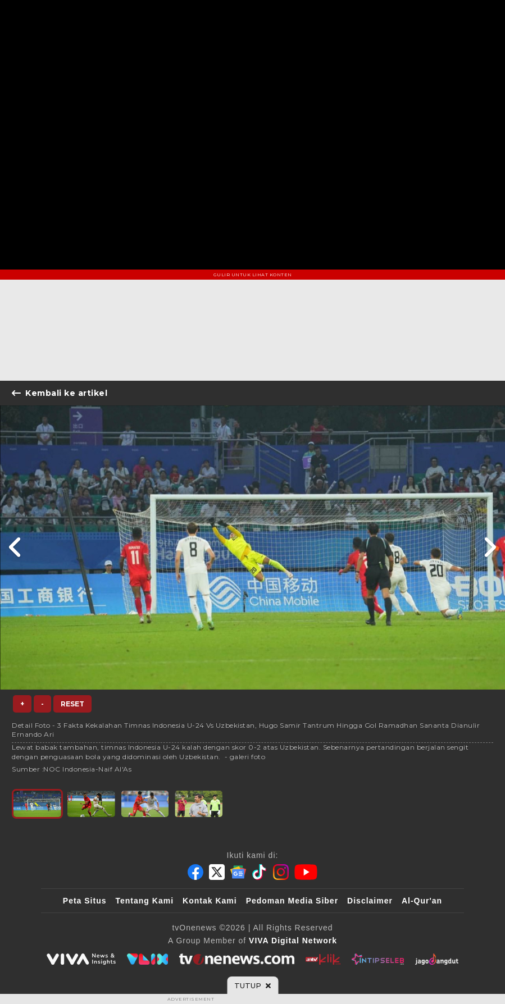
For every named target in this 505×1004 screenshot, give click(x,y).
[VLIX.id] (148, 959)
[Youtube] (305, 872)
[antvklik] (323, 959)
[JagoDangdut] (436, 959)
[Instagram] (281, 872)
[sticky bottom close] (252, 985)
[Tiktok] (259, 872)
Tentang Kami (145, 900)
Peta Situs (85, 900)
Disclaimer (370, 900)
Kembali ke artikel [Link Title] (59, 393)
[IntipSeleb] (378, 959)
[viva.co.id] (81, 959)
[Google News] (238, 872)
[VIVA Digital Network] (293, 940)
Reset (72, 704)
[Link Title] (15, 547)
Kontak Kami (210, 900)
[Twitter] (217, 872)
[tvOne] (236, 959)
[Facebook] (195, 872)
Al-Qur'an (422, 900)
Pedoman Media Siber (292, 900)
